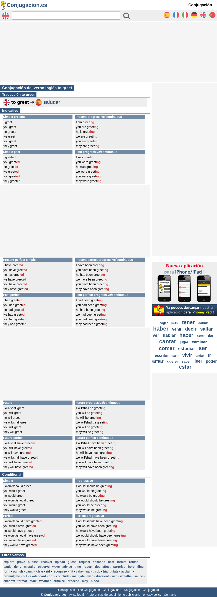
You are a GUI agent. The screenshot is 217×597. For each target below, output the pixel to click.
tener (188, 322)
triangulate (110, 571)
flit (71, 571)
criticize (59, 581)
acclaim (126, 571)
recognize (60, 571)
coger (163, 323)
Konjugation (132, 590)
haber (161, 328)
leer (198, 361)
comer (166, 348)
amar (158, 361)
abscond (99, 562)
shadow (9, 581)
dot (97, 566)
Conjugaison (66, 590)
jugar (184, 342)
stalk (33, 581)
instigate (78, 576)
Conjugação (151, 590)
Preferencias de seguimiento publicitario (113, 594)
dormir (203, 323)
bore (131, 566)
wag (114, 576)
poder (211, 361)
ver (156, 335)
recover (46, 562)
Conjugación (200, 5)
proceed (73, 581)
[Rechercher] (66, 15)
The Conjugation (89, 590)
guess (72, 562)
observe (44, 566)
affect (106, 566)
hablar (169, 335)
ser (203, 348)
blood (95, 581)
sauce (138, 576)
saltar (206, 329)
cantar (167, 341)
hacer (186, 335)
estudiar (186, 348)
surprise (119, 566)
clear (39, 571)
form (6, 571)
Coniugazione (112, 590)
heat (111, 562)
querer (172, 361)
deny (17, 566)
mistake (29, 566)
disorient (102, 576)
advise (67, 566)
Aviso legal (76, 594)
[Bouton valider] (126, 16)
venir (176, 329)
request (84, 562)
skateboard (38, 576)
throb (96, 571)
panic (7, 566)
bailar (174, 323)
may (85, 581)
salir (175, 355)
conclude (62, 576)
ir (209, 355)
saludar (51, 102)
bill (25, 576)
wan (90, 576)
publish (33, 562)
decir (191, 329)
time (78, 566)
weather (45, 581)
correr (200, 335)
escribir (162, 355)
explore (8, 562)
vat (87, 571)
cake (79, 571)
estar (185, 367)
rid (48, 571)
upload (60, 562)
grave (21, 562)
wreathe (126, 576)
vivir (187, 355)
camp (30, 571)
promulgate (11, 576)
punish (18, 571)
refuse (133, 562)
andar (200, 355)
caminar (199, 342)
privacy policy (152, 594)
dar (211, 335)
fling (140, 566)
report (88, 566)
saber (186, 361)
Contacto (170, 594)
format (122, 562)
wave (56, 566)
